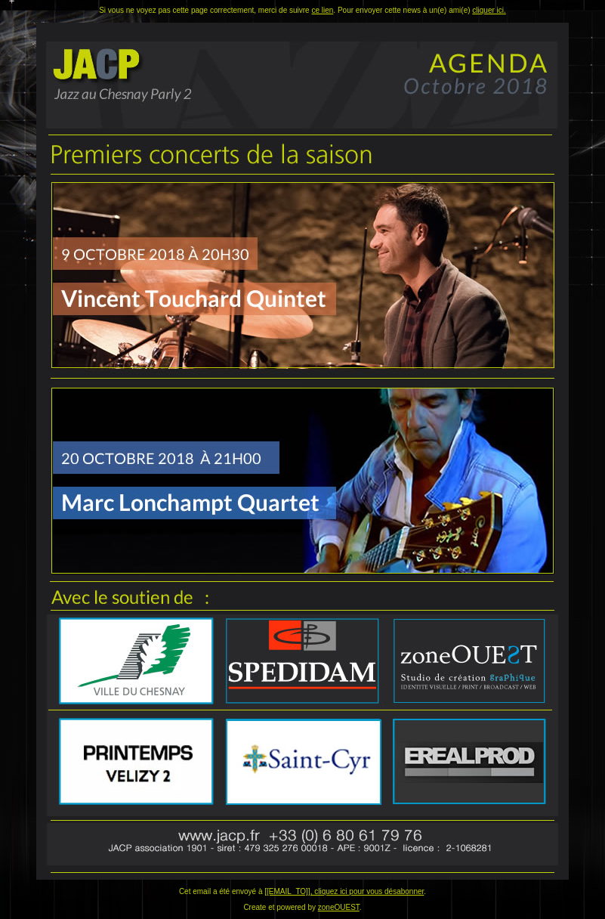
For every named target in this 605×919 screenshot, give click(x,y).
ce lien (322, 10)
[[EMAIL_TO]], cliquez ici (306, 891)
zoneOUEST (339, 907)
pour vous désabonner (386, 891)
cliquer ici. (488, 10)
